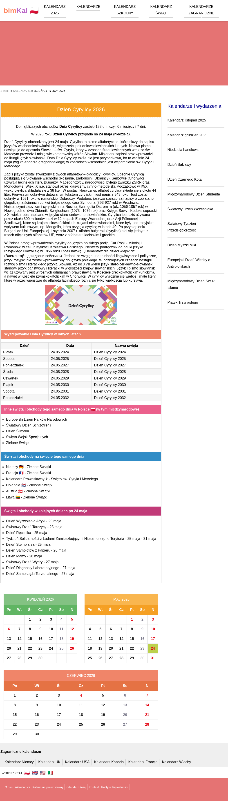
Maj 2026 (121, 599)
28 (20, 658)
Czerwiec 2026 (81, 676)
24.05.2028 (60, 372)
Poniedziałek (13, 365)
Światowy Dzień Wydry (24, 562)
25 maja (54, 521)
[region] (114, 49)
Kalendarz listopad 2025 (187, 120)
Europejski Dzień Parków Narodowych (36, 419)
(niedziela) (114, 134)
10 (51, 629)
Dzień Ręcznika (18, 533)
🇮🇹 (51, 772)
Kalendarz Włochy (176, 762)
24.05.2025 (60, 359)
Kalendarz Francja (143, 762)
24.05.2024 (60, 352)
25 (61, 648)
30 (40, 658)
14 (20, 639)
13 (9, 639)
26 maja (60, 550)
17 (51, 639)
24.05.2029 (60, 378)
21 (20, 648)
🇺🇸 (43, 772)
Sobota (9, 359)
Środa (8, 372)
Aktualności (22, 787)
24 (51, 648)
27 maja (52, 562)
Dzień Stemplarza (20, 544)
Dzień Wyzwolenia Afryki (25, 521)
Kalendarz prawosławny (47, 787)
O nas (9, 787)
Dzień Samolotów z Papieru (28, 550)
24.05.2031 (60, 391)
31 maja (149, 539)
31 (153, 658)
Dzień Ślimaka (17, 431)
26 (72, 648)
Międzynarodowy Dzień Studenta (194, 194)
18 (61, 639)
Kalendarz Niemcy (19, 762)
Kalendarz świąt (76, 787)
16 (40, 639)
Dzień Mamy (16, 556)
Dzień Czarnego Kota (185, 179)
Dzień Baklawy (179, 164)
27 (9, 658)
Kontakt (94, 787)
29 (30, 658)
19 (72, 639)
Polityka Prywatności (114, 787)
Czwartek (10, 378)
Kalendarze (88, 7)
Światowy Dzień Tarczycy (26, 527)
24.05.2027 (60, 365)
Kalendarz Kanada (109, 762)
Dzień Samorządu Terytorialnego (32, 574)
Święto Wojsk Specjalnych (27, 437)
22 (30, 648)
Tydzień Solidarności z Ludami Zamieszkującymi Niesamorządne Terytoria (65, 539)
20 (9, 648)
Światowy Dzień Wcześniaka (190, 209)
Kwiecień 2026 (40, 599)
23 (40, 648)
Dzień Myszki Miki (182, 245)
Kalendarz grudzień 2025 (188, 135)
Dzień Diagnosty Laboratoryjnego (32, 568)
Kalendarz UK (49, 762)
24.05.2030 (60, 385)
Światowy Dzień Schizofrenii (28, 425)
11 (61, 629)
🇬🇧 (35, 772)
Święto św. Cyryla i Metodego (74, 479)
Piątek (8, 352)
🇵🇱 (21, 10)
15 (30, 639)
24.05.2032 (60, 398)
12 (72, 629)
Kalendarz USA (77, 762)
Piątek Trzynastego (183, 302)
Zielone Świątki (18, 443)
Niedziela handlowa (183, 150)
